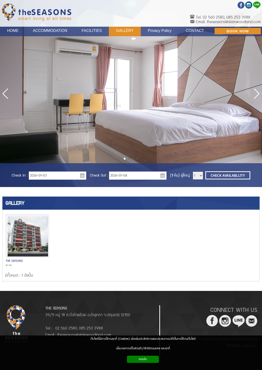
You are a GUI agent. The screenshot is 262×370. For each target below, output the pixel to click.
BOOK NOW (238, 31)
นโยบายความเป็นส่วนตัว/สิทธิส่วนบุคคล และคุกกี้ (143, 348)
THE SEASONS (14, 261)
